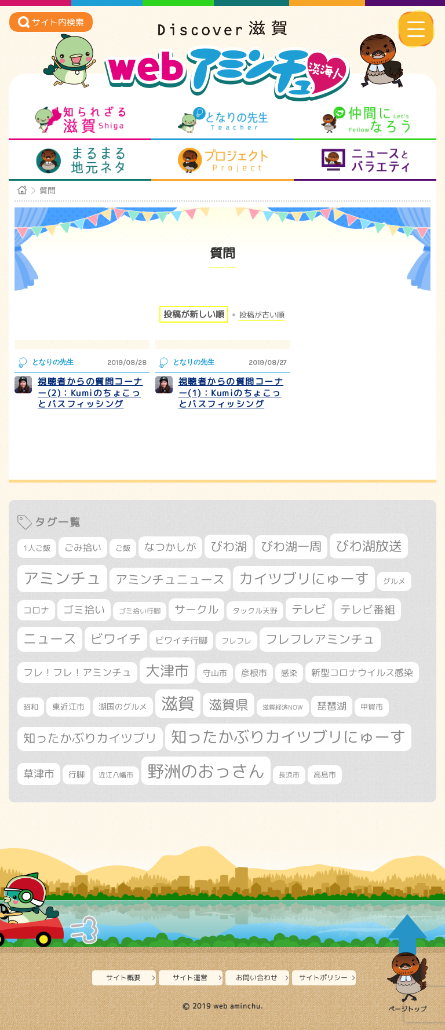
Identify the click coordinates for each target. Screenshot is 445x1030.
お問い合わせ (257, 977)
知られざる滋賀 (80, 119)
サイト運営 (190, 977)
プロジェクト (223, 160)
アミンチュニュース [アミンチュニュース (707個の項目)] (170, 579)
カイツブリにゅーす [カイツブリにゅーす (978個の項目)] (304, 578)
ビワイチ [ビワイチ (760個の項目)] (115, 639)
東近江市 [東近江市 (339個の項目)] (68, 706)
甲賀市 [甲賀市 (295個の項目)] (371, 707)
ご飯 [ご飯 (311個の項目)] (122, 548)
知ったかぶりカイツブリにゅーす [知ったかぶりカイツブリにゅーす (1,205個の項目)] (288, 737)
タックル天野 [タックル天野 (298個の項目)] (255, 610)
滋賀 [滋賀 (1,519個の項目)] (178, 703)
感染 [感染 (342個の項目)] (289, 673)
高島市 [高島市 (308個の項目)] (324, 774)
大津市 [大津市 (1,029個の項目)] (167, 670)
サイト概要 (123, 977)
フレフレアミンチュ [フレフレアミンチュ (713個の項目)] (320, 639)
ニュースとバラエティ (365, 160)
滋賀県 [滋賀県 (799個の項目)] (229, 705)
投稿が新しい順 (193, 314)
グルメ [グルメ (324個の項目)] (394, 581)
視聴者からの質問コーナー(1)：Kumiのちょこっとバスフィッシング (231, 392)
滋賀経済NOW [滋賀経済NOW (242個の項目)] (282, 707)
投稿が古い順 (261, 315)
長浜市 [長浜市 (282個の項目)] (289, 775)
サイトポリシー (323, 977)
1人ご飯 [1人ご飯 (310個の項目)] (36, 548)
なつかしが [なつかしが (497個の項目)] (170, 547)
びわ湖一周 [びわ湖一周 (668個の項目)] (291, 546)
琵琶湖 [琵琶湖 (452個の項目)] (331, 706)
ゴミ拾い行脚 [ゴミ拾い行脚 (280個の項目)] (140, 611)
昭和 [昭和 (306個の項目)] (30, 707)
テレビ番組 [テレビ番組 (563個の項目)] (367, 609)
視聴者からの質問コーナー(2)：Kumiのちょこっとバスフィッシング (90, 392)
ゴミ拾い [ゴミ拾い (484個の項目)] (84, 609)
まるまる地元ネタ (80, 160)
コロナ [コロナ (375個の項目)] (36, 610)
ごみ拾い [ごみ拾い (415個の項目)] (82, 547)
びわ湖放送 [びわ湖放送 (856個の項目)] (368, 545)
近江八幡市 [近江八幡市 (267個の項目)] (116, 775)
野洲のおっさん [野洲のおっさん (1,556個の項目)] (206, 771)
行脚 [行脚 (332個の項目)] (76, 774)
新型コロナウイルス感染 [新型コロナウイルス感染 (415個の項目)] (362, 672)
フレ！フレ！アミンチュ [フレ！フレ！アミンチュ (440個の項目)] (77, 672)
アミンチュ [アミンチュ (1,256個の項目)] (62, 578)
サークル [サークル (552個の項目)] (196, 609)
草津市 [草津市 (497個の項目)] (38, 773)
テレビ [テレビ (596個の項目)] (308, 609)
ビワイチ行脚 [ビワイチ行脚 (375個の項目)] (181, 640)
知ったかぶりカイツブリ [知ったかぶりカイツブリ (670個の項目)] (90, 738)
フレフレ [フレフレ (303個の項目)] (236, 640)
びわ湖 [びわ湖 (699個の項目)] (228, 546)
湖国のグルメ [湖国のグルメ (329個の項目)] (123, 706)
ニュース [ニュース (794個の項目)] (49, 639)
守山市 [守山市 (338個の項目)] (215, 672)
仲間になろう (365, 119)
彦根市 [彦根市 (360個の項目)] (254, 673)
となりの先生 (223, 119)
